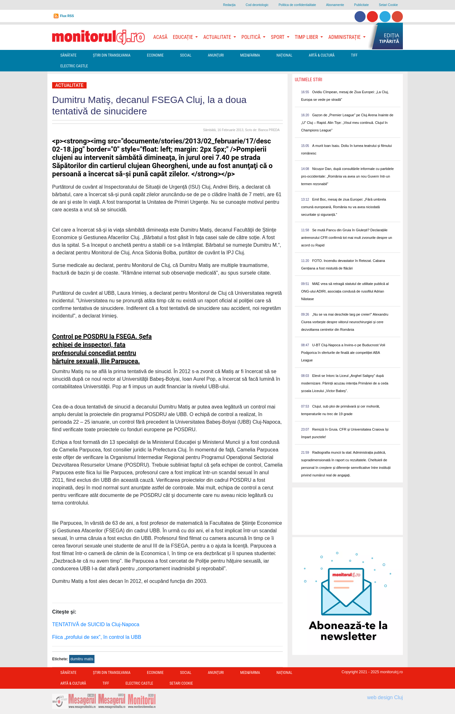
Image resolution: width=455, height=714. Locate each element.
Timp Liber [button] (307, 37)
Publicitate (361, 5)
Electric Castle (74, 66)
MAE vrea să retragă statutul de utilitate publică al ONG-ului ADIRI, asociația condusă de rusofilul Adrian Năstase (345, 291)
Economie (155, 55)
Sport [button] (278, 37)
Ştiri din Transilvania (111, 55)
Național (284, 55)
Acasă (160, 37)
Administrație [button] (345, 37)
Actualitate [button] (217, 37)
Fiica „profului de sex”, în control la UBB (96, 637)
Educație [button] (183, 37)
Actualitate (69, 85)
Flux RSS (67, 16)
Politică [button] (251, 37)
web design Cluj (385, 697)
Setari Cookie (388, 5)
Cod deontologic (257, 5)
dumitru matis (81, 659)
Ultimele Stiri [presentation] (308, 79)
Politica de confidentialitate (297, 5)
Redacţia (229, 5)
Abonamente (335, 5)
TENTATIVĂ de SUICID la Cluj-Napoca (95, 624)
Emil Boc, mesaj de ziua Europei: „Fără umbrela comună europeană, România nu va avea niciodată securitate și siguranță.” (343, 206)
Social (185, 55)
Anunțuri (216, 55)
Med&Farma (250, 55)
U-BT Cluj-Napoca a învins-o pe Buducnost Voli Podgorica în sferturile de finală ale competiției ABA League (343, 352)
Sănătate (68, 55)
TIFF (354, 55)
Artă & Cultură (321, 55)
